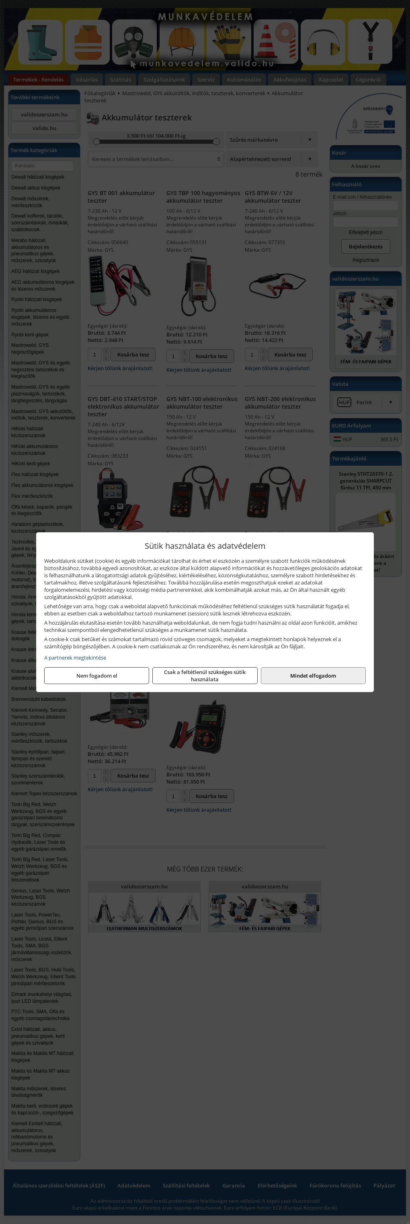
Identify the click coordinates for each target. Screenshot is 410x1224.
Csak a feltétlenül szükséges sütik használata (205, 675)
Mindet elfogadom (313, 675)
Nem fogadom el (96, 675)
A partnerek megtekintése (75, 657)
